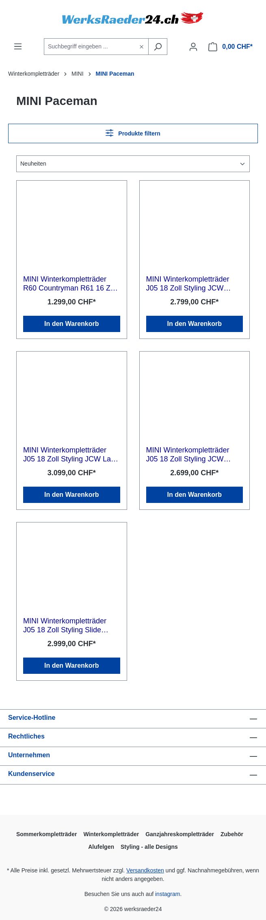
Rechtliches (26, 736)
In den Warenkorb (71, 323)
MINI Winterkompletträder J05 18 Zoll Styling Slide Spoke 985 (64, 625)
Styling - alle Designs (149, 847)
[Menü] (18, 46)
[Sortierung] (133, 163)
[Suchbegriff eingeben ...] (89, 46)
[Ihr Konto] (193, 47)
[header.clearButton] (141, 46)
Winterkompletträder (111, 834)
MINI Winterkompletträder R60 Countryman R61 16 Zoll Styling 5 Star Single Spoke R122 (70, 284)
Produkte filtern (133, 133)
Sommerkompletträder (46, 834)
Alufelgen (101, 847)
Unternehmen (29, 755)
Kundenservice (31, 773)
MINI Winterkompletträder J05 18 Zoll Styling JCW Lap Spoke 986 (69, 454)
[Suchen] (157, 46)
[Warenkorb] (230, 47)
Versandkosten (145, 870)
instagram (167, 894)
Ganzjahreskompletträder (179, 834)
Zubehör (232, 834)
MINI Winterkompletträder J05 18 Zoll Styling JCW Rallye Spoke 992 (187, 284)
